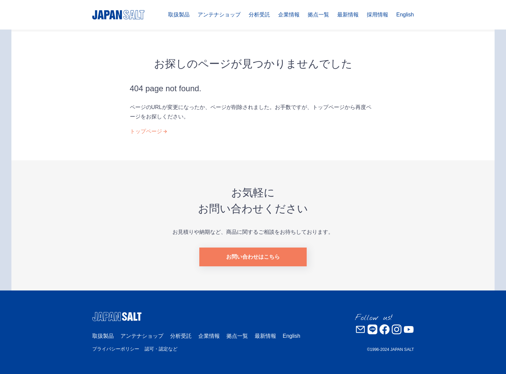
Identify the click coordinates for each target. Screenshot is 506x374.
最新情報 (348, 14)
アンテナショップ (219, 14)
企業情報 (289, 14)
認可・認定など (161, 349)
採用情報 (377, 14)
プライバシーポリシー (115, 349)
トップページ (146, 131)
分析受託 (259, 14)
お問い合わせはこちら (253, 257)
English (405, 14)
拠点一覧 (318, 14)
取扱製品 (179, 14)
